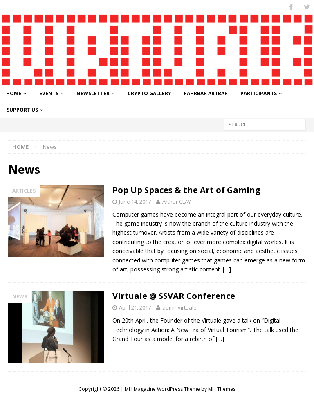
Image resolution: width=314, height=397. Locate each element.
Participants (258, 93)
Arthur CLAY (176, 201)
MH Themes (222, 389)
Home (13, 93)
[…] (227, 269)
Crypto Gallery (149, 93)
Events (48, 93)
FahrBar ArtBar (206, 93)
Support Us (22, 109)
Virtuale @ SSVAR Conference (173, 295)
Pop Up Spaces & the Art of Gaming (186, 189)
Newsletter (93, 93)
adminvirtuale (179, 307)
